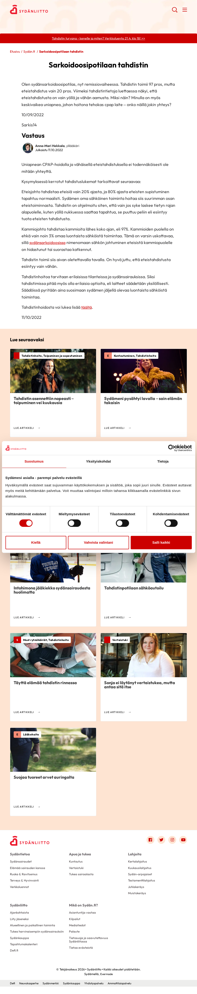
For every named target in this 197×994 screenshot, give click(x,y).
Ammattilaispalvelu (129, 990)
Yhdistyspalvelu (100, 990)
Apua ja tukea (79, 854)
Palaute (74, 934)
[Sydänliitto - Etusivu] (31, 841)
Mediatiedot (78, 927)
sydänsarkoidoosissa (48, 243)
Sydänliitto (18, 907)
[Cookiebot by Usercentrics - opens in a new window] (171, 448)
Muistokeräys (137, 895)
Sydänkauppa (20, 944)
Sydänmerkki (53, 990)
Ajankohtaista (20, 914)
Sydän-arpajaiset (140, 875)
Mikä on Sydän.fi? (82, 907)
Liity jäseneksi (20, 920)
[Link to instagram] (171, 840)
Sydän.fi (29, 52)
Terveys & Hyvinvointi (25, 882)
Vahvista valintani (98, 542)
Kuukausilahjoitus (140, 868)
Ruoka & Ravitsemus (24, 875)
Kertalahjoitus (138, 862)
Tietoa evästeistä (81, 951)
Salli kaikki (161, 542)
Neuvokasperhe (30, 990)
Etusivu (15, 52)
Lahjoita (134, 854)
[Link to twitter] (160, 840)
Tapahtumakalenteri (24, 951)
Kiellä (36, 542)
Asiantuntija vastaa (83, 914)
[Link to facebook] (149, 840)
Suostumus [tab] (34, 461)
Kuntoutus (76, 862)
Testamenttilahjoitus (142, 882)
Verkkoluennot (20, 888)
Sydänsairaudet (21, 862)
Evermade (106, 981)
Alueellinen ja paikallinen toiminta (34, 927)
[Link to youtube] (183, 840)
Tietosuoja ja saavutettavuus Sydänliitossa (89, 942)
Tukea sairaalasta (81, 875)
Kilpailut (74, 920)
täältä (86, 307)
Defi (13, 990)
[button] (174, 11)
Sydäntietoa (19, 854)
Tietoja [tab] (163, 461)
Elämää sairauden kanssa (28, 868)
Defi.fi (14, 958)
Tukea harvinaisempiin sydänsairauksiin (26, 936)
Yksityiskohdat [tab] (98, 461)
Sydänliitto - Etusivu (47, 9)
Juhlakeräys (136, 888)
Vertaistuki (76, 868)
